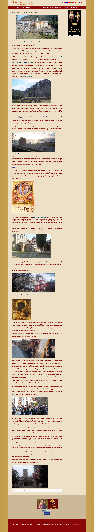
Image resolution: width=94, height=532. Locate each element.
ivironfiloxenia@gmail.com (31, 44)
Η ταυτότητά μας (68, 524)
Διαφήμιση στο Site (77, 524)
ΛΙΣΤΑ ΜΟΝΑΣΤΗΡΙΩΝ (29, 524)
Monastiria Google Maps (18, 524)
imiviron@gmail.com (30, 45)
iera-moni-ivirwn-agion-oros (22, 490)
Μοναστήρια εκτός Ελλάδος (57, 524)
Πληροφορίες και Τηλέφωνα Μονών (42, 524)
